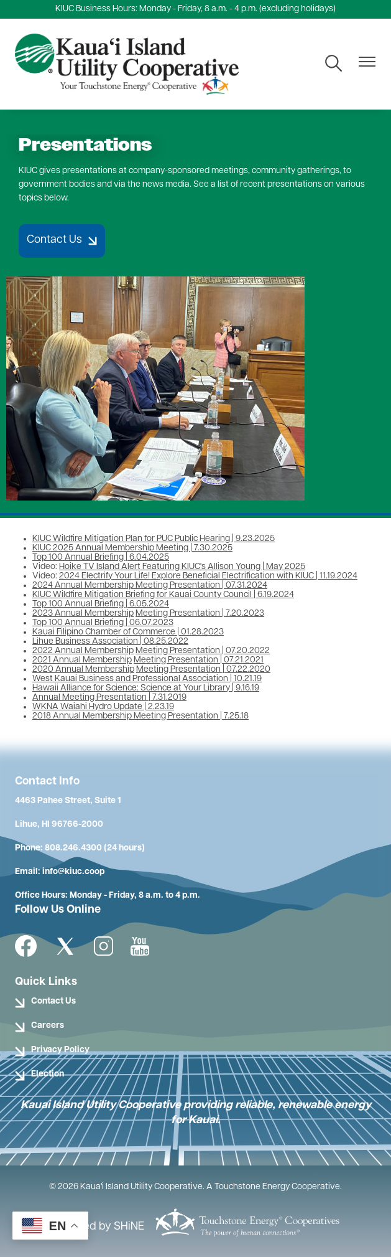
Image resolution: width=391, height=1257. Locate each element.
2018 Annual (57, 716)
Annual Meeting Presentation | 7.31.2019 (109, 697)
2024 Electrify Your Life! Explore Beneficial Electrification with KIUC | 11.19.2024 (208, 576)
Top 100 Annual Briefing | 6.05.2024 (100, 604)
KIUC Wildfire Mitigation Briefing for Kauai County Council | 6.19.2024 (163, 595)
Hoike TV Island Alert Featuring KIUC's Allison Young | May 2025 (182, 567)
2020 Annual (58, 669)
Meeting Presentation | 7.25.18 (190, 716)
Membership (109, 613)
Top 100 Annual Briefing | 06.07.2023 (102, 623)
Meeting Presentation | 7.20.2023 (200, 613)
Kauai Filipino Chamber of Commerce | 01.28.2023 (128, 632)
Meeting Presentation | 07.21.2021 (199, 660)
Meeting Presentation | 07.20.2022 (203, 651)
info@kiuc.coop (73, 872)
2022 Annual (58, 651)
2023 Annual (58, 613)
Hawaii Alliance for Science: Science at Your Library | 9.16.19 (145, 688)
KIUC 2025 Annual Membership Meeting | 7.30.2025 (132, 548)
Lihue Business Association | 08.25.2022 (110, 641)
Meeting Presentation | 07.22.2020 (203, 669)
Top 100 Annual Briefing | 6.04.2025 (100, 557)
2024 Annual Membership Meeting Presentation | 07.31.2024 (149, 585)
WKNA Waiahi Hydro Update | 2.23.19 (103, 707)
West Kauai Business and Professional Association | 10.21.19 (147, 679)
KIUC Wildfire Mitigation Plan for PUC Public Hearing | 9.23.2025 (153, 539)
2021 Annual (57, 660)
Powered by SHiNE (97, 1227)
